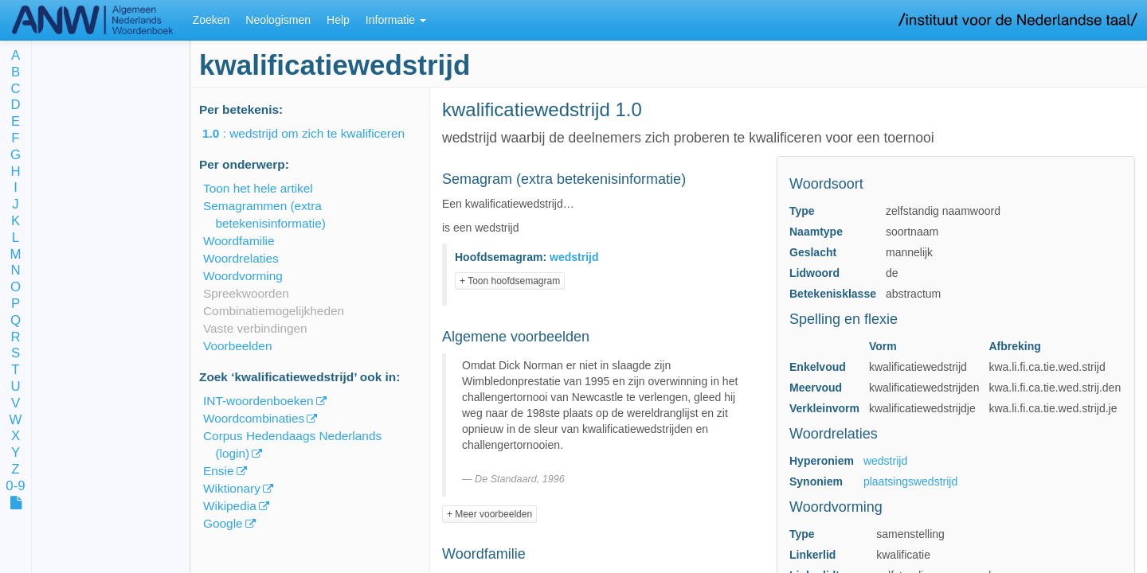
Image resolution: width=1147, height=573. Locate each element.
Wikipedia (229, 506)
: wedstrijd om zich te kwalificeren (315, 133)
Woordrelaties (241, 258)
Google (223, 523)
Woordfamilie (239, 241)
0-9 (15, 486)
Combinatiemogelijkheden (273, 311)
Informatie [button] (396, 20)
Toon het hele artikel (258, 188)
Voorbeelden (237, 346)
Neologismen (278, 20)
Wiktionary (231, 488)
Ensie (218, 470)
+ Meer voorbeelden (489, 514)
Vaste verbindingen (255, 328)
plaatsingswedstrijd (910, 481)
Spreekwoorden (246, 293)
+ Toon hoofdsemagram (510, 280)
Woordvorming (243, 276)
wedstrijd (885, 460)
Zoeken (211, 20)
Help (338, 20)
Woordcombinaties (253, 418)
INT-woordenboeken (258, 400)
